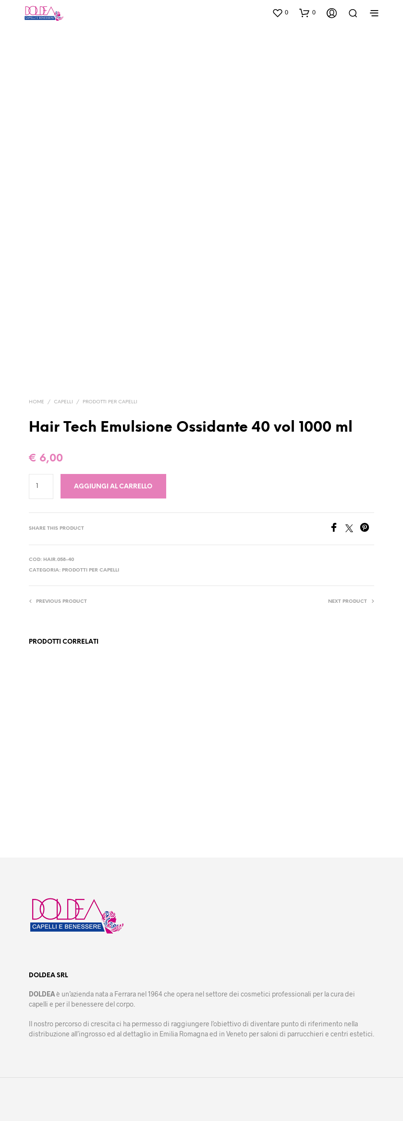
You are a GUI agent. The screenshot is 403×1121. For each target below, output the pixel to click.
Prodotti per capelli (110, 402)
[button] (280, 12)
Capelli (63, 402)
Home (36, 402)
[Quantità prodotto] (41, 486)
